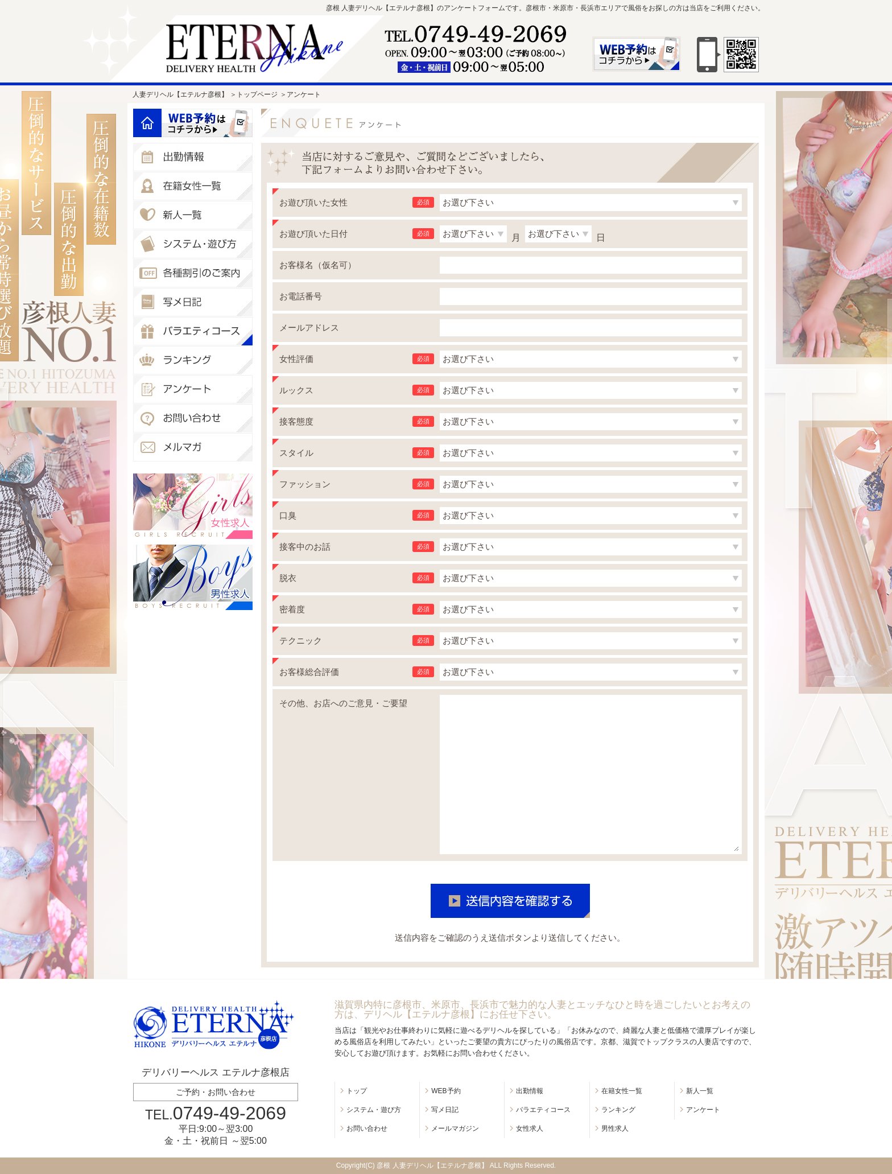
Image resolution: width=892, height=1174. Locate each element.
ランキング (618, 1110)
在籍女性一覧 (621, 1091)
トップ (356, 1091)
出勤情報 (529, 1091)
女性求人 (529, 1128)
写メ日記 (445, 1110)
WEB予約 (445, 1091)
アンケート (703, 1110)
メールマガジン (455, 1128)
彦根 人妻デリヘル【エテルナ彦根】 (432, 1165)
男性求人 (615, 1128)
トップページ (257, 94)
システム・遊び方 (373, 1110)
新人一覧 (699, 1091)
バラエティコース (543, 1110)
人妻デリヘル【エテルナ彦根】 (180, 94)
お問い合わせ (366, 1128)
